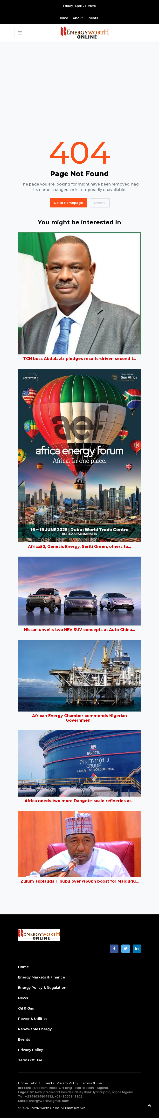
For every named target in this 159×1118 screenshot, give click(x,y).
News (23, 998)
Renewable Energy (35, 1029)
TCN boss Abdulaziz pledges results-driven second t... (79, 358)
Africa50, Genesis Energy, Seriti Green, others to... (79, 546)
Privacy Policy (30, 1050)
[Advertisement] (79, 89)
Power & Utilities (33, 1019)
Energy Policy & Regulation (42, 987)
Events (93, 18)
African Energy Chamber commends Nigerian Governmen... (79, 718)
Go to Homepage (68, 203)
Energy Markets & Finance (41, 977)
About (78, 18)
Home (63, 18)
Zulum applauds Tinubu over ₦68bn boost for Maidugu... (80, 881)
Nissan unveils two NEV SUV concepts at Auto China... (79, 629)
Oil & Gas (26, 1008)
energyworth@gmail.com (49, 1101)
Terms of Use (30, 1060)
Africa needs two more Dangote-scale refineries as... (79, 801)
